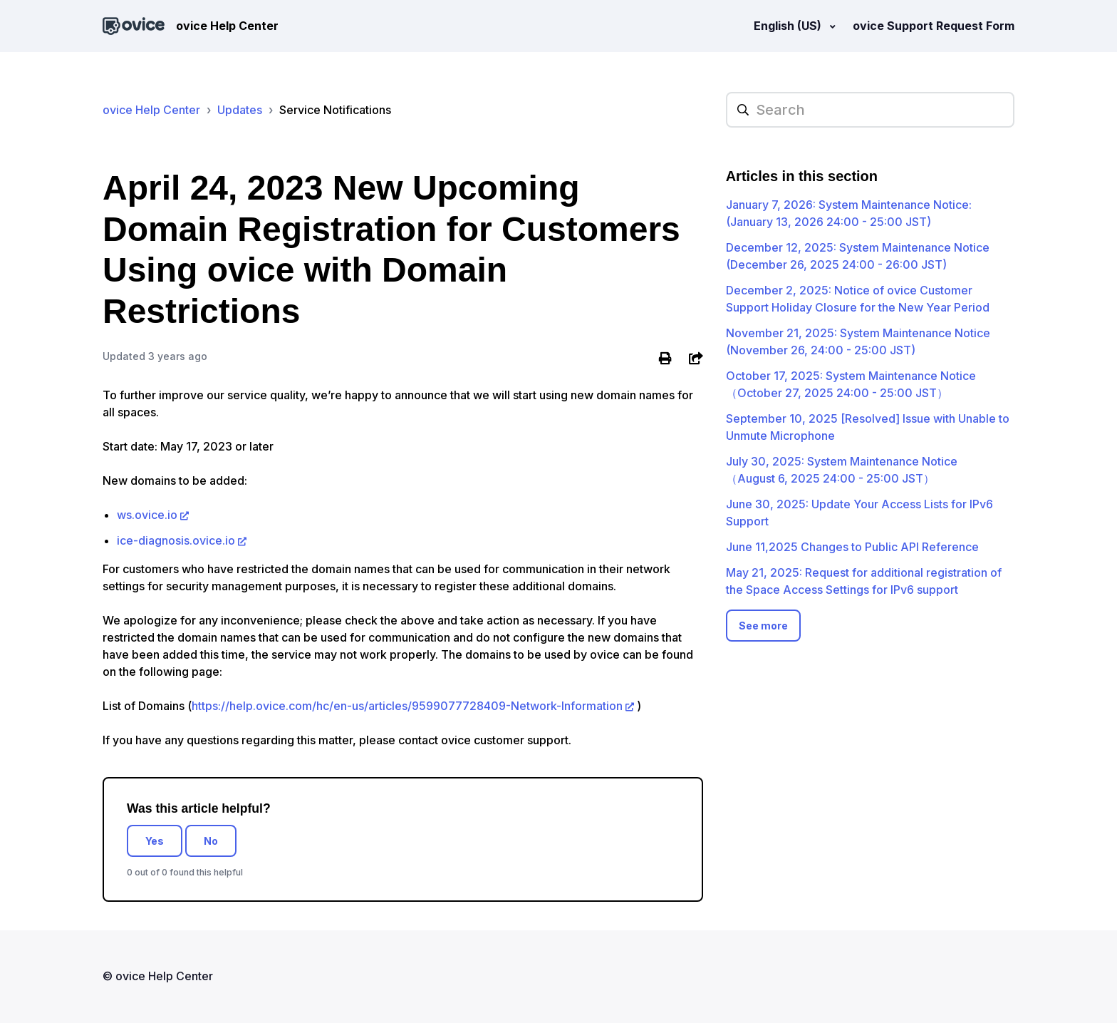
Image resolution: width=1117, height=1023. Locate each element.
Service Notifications (335, 110)
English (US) (789, 26)
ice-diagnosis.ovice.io (176, 540)
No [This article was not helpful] (211, 841)
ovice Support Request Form (933, 26)
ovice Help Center (151, 110)
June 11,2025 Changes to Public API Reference (852, 547)
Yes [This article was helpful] (154, 841)
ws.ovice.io (147, 515)
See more (763, 626)
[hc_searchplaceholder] (870, 110)
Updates (239, 110)
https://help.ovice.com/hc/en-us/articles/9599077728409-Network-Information (407, 706)
